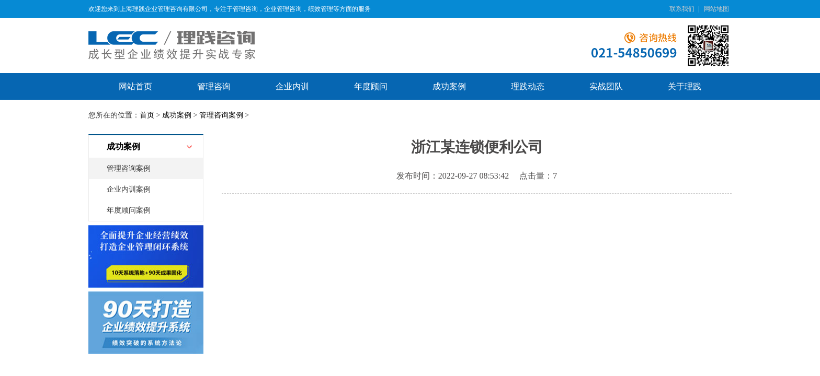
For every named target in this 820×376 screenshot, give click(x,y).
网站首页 (135, 86)
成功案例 (449, 86)
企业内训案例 (129, 189)
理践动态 (527, 86)
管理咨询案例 (221, 115)
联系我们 (681, 9)
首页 (147, 115)
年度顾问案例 (129, 210)
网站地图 (716, 9)
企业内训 (292, 86)
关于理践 (684, 86)
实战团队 (606, 86)
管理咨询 (214, 86)
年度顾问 (371, 86)
